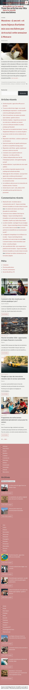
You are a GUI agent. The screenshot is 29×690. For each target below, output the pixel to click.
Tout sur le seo (6, 632)
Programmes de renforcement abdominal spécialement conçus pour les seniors (14, 420)
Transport (5, 622)
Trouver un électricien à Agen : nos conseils (14, 108)
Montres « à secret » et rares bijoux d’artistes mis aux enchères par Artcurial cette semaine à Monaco (14, 28)
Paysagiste (6, 539)
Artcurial (13, 82)
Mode (3, 17)
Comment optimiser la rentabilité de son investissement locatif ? (15, 230)
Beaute (5, 451)
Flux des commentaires (9, 269)
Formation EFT (7, 627)
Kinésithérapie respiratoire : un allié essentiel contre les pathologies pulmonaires (18, 580)
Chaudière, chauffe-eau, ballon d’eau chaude (14, 220)
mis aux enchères (6, 84)
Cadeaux (5, 455)
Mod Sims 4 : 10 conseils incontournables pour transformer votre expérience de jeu (18, 672)
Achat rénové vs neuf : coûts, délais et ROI (14, 187)
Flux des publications (8, 267)
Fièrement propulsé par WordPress (18, 688)
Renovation (6, 546)
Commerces (6, 458)
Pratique (4, 415)
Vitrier (4, 606)
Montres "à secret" (21, 84)
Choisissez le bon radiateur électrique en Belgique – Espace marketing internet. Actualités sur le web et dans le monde (13, 216)
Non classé (6, 610)
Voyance (5, 625)
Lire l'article (5, 314)
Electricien (5, 534)
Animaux (5, 446)
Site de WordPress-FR (9, 272)
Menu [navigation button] (26, 2)
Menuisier (5, 536)
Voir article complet (7, 493)
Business (5, 453)
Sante (4, 615)
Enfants (5, 462)
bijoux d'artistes (21, 82)
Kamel (5, 40)
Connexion (5, 265)
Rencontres (6, 472)
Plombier (5, 541)
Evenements (6, 465)
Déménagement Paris (8, 629)
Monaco (13, 84)
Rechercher (4, 90)
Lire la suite (15, 78)
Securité (5, 618)
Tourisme (5, 620)
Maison (5, 529)
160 (5, 439)
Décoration (6, 532)
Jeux (4, 525)
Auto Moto (4, 374)
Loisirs (4, 527)
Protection (6, 543)
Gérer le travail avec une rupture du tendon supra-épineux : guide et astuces (18, 591)
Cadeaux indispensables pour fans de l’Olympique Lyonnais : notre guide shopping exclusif (14, 160)
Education (5, 460)
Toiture (5, 550)
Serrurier (5, 548)
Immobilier (4, 335)
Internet (4, 297)
